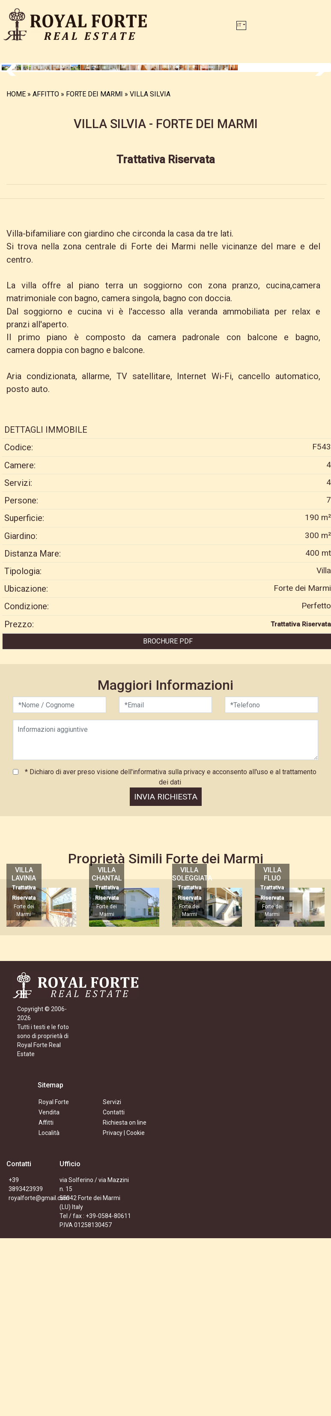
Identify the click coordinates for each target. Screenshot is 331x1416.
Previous (14, 156)
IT (239, 25)
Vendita (49, 1290)
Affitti (46, 1300)
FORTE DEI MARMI (94, 272)
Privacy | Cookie (124, 1310)
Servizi (112, 1279)
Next (316, 156)
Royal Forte (54, 1279)
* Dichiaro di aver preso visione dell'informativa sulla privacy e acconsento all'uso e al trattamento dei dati (169, 955)
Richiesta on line (124, 1300)
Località (49, 1310)
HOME (16, 272)
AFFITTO (46, 272)
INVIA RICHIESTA (165, 974)
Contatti (114, 1290)
